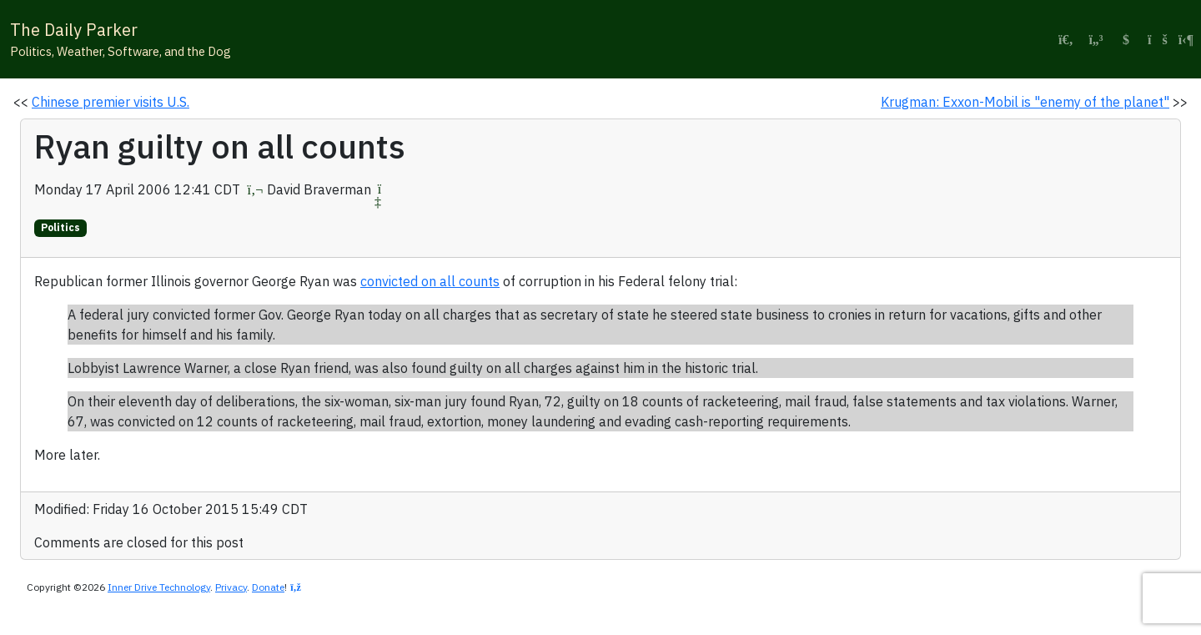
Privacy (231, 587)
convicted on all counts (430, 281)
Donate (268, 587)
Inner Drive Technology (159, 587)
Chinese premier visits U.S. (110, 101)
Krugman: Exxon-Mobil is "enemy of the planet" (1025, 101)
